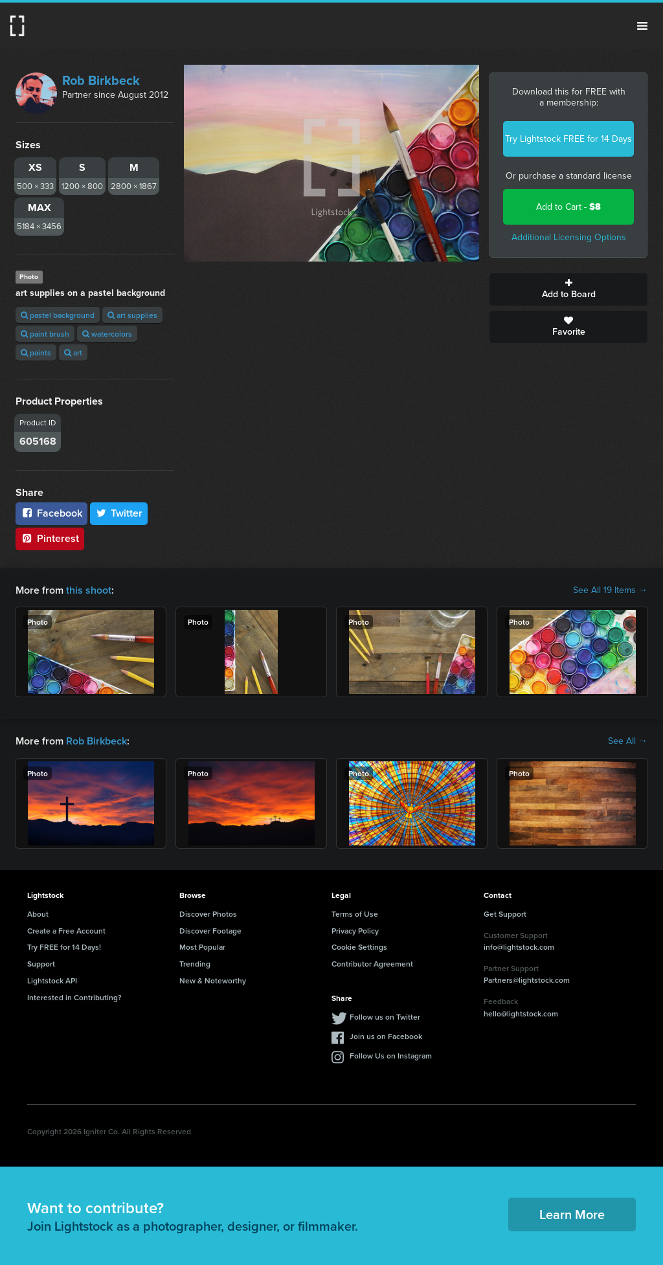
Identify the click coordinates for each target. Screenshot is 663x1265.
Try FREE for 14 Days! (64, 946)
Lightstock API (52, 980)
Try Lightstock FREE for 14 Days (568, 139)
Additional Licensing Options (568, 237)
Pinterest (50, 538)
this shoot (88, 590)
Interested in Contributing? (74, 997)
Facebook (51, 513)
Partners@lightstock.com (527, 979)
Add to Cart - (568, 207)
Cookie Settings (359, 946)
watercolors (107, 333)
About (38, 913)
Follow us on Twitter (385, 1016)
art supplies (132, 314)
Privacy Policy (355, 930)
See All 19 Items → (610, 590)
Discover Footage (210, 930)
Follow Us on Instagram (391, 1055)
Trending (194, 963)
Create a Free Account (66, 930)
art (73, 352)
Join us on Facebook (386, 1036)
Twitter (119, 513)
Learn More (572, 1214)
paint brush (45, 333)
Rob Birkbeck (101, 80)
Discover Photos (208, 913)
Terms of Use (355, 913)
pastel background (58, 314)
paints (36, 352)
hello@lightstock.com (521, 1013)
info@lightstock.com (519, 946)
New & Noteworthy (212, 980)
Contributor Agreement (372, 963)
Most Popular (202, 946)
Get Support (505, 913)
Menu (642, 26)
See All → (627, 741)
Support (41, 963)
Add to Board (568, 289)
